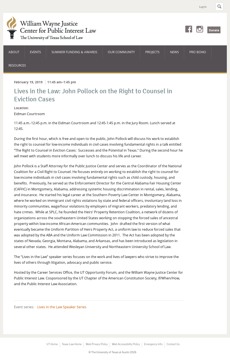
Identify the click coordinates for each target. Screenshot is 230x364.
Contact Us (172, 344)
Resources (17, 65)
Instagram (199, 30)
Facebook (188, 30)
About (16, 54)
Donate (214, 30)
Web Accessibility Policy (126, 344)
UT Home (52, 344)
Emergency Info (153, 344)
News (174, 52)
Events (35, 52)
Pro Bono (197, 52)
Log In (202, 6)
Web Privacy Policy (97, 344)
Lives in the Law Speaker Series (61, 307)
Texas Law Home (72, 344)
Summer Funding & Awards (74, 54)
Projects (152, 52)
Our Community (121, 54)
